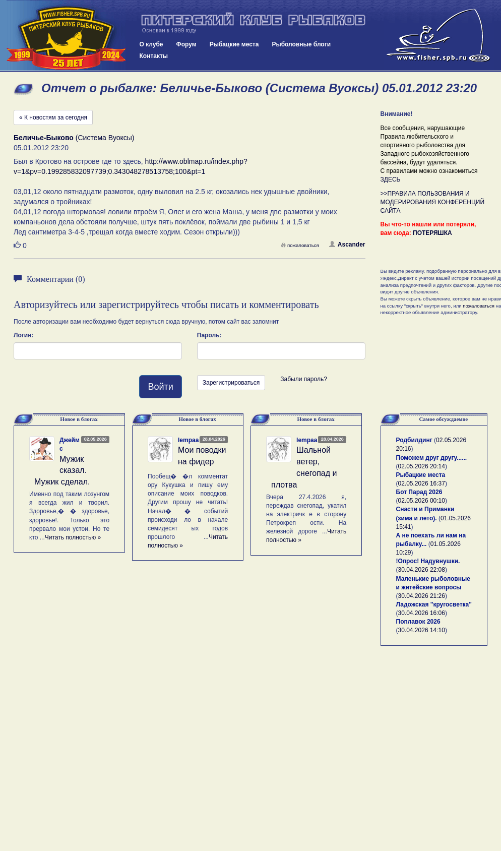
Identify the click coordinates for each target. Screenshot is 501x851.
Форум (186, 44)
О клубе (151, 44)
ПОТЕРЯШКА (432, 232)
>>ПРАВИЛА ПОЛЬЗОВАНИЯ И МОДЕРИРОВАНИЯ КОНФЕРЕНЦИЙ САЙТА (433, 202)
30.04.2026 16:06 (421, 613)
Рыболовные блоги (301, 44)
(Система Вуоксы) (74, 138)
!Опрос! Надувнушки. (428, 561)
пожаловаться (300, 245)
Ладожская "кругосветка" (434, 604)
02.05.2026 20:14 (421, 466)
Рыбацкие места (234, 44)
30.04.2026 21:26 (421, 595)
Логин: (23, 335)
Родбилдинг (414, 440)
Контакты (154, 55)
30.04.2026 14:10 (421, 630)
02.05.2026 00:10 (421, 500)
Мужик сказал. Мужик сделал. (62, 471)
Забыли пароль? (303, 379)
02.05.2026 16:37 (421, 483)
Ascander (347, 244)
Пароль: (209, 335)
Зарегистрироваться (231, 382)
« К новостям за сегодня (53, 117)
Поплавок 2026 (418, 621)
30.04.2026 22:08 (421, 569)
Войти (160, 387)
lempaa (188, 440)
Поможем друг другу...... (431, 457)
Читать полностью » (73, 537)
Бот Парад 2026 (419, 492)
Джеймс (69, 444)
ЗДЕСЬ (391, 179)
